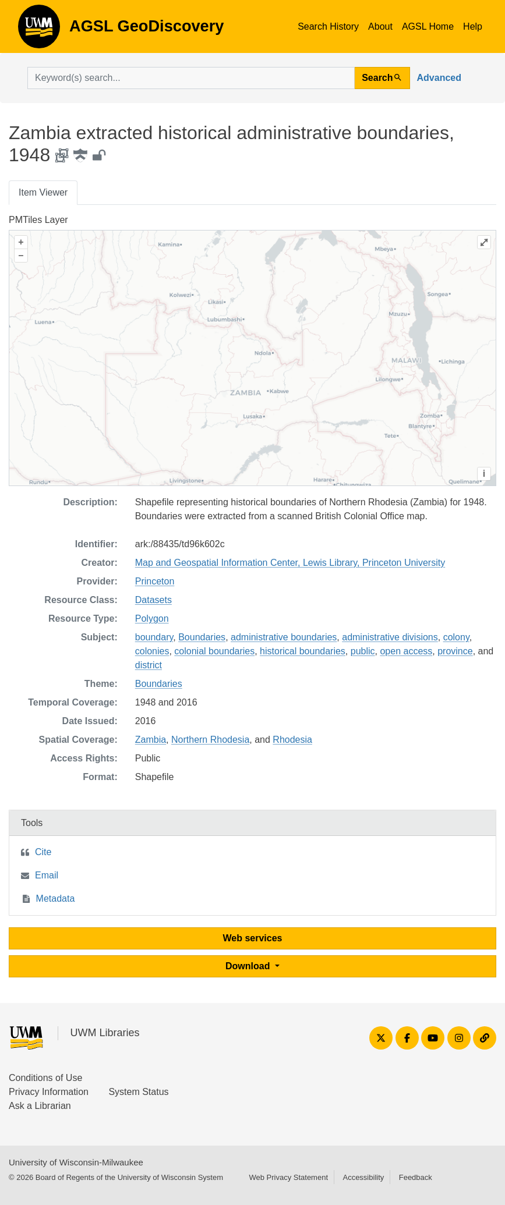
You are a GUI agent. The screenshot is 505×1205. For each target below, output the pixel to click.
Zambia (150, 740)
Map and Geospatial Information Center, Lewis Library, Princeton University (290, 563)
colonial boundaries (214, 651)
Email (46, 875)
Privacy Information (49, 1092)
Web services (252, 938)
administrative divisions (390, 637)
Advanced (439, 78)
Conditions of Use (45, 1078)
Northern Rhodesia (210, 740)
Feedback (415, 1177)
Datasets (153, 600)
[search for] (191, 78)
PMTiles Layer (38, 220)
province (454, 651)
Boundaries (201, 637)
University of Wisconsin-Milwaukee (76, 1162)
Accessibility (363, 1177)
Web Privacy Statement (288, 1177)
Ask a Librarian (40, 1106)
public (363, 651)
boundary (154, 637)
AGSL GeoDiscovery (39, 30)
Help (472, 26)
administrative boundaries (284, 637)
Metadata (55, 898)
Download (249, 966)
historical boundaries (302, 651)
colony (456, 637)
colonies (152, 651)
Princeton (155, 581)
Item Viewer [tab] (43, 192)
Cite (43, 852)
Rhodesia (292, 740)
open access (406, 651)
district (148, 665)
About (380, 26)
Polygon (152, 618)
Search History (328, 26)
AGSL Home (428, 26)
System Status (138, 1092)
